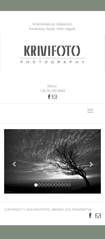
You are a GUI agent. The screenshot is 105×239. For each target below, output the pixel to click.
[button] (11, 161)
